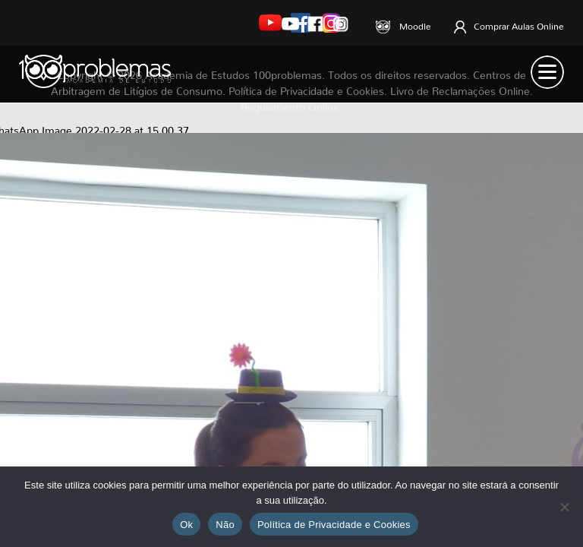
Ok (186, 524)
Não (225, 524)
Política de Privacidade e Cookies (334, 524)
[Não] (564, 506)
